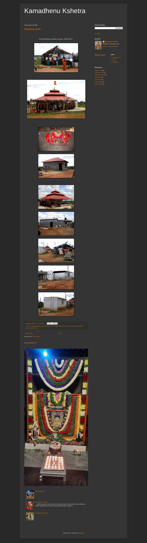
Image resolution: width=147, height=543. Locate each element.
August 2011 (98, 82)
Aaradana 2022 (116, 57)
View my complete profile (110, 46)
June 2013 (98, 79)
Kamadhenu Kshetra (54, 10)
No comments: (40, 323)
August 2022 (98, 70)
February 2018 (99, 72)
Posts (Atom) (36, 336)
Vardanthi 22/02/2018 (41, 513)
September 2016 (100, 75)
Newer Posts (28, 333)
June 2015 (98, 77)
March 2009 (98, 84)
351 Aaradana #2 (30, 343)
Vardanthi (115, 62)
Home (60, 333)
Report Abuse (100, 55)
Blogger (81, 533)
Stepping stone (32, 29)
